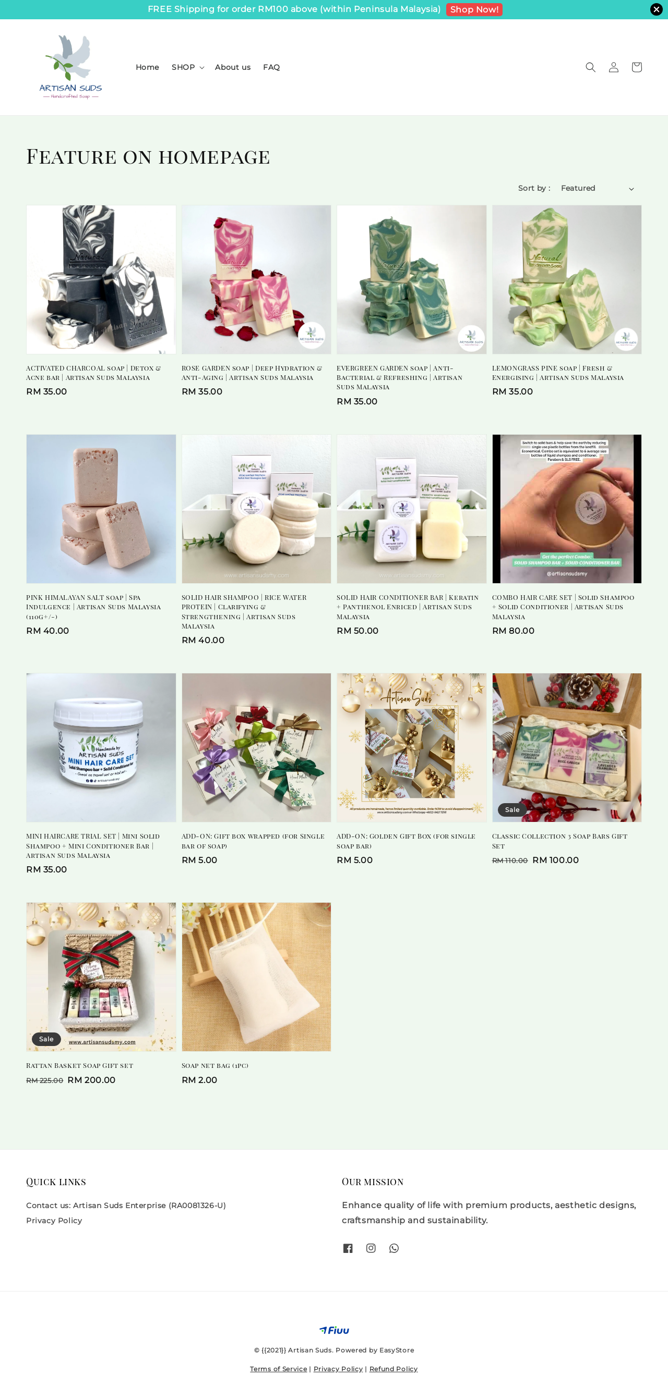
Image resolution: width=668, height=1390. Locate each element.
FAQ (271, 67)
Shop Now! (474, 10)
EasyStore (396, 1350)
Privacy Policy (54, 1220)
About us (232, 67)
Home (147, 67)
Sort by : (534, 188)
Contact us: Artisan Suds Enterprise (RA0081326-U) (126, 1205)
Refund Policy (393, 1369)
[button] (590, 67)
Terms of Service (278, 1369)
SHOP (183, 67)
